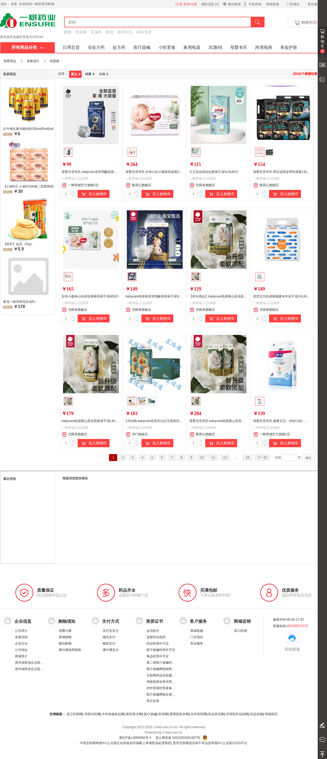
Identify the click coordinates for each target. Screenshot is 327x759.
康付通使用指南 (70, 650)
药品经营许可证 (157, 643)
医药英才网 (134, 714)
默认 (76, 74)
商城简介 (21, 656)
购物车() (305, 22)
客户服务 (198, 621)
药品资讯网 (216, 714)
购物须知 (66, 621)
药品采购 (256, 714)
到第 (278, 457)
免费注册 (65, 631)
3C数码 (215, 47)
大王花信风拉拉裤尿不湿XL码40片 (213, 172)
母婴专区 (238, 47)
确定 (308, 458)
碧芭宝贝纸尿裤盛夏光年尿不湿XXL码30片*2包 (286, 296)
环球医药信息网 (237, 714)
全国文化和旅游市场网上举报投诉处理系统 (140, 743)
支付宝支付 (111, 631)
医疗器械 (141, 47)
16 (247, 457)
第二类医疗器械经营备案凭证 (167, 662)
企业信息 (22, 621)
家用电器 (191, 47)
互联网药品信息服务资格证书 (167, 675)
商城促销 (242, 621)
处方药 (119, 47)
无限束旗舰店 (202, 185)
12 (225, 457)
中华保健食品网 (113, 714)
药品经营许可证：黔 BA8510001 (23, 37)
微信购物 (65, 643)
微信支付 (109, 637)
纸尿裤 (81, 32)
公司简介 (21, 631)
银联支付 (109, 643)
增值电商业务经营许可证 (164, 682)
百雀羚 (96, 32)
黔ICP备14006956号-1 (135, 738)
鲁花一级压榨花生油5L (19, 302)
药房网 (163, 714)
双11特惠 (240, 631)
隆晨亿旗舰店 (138, 185)
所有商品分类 (27, 47)
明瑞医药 (271, 714)
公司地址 (21, 650)
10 (202, 457)
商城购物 (65, 637)
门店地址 (293, 4)
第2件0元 (125, 32)
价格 (103, 74)
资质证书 (154, 621)
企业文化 (21, 643)
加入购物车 (93, 194)
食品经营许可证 (157, 656)
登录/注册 (190, 4)
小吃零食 (166, 47)
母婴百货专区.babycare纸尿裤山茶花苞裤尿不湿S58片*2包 (230, 421)
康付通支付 (111, 650)
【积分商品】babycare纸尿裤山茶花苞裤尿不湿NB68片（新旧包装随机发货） (244, 296)
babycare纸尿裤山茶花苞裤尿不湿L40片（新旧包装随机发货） (106, 421)
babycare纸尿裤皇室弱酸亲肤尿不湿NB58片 (156, 296)
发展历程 (21, 637)
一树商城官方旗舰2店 (80, 185)
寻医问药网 (92, 714)
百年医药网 (199, 714)
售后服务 (314, 4)
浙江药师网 (74, 714)
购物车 (322, 44)
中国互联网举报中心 (94, 743)
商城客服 (272, 4)
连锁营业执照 (156, 637)
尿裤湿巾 (33, 61)
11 (213, 457)
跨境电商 (263, 47)
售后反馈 (152, 701)
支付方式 (110, 621)
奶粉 (68, 32)
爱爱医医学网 (179, 714)
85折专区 (144, 32)
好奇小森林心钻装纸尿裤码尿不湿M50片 (90, 296)
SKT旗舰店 (137, 434)
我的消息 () (210, 4)
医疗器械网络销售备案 (162, 669)
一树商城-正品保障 (75, 178)
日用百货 (71, 47)
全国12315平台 (236, 743)
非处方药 (96, 47)
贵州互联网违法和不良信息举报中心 (198, 743)
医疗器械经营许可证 (160, 650)
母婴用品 (9, 61)
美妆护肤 (288, 47)
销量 (89, 74)
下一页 (262, 457)
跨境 (109, 32)
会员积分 (152, 631)
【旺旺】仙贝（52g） (18, 244)
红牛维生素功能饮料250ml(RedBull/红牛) (28, 129)
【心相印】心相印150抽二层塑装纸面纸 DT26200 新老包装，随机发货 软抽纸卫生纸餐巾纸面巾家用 (28, 186)
